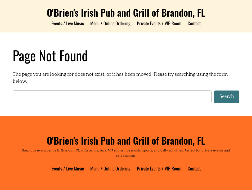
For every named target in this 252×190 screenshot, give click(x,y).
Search (226, 96)
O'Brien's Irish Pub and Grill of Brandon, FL (126, 12)
